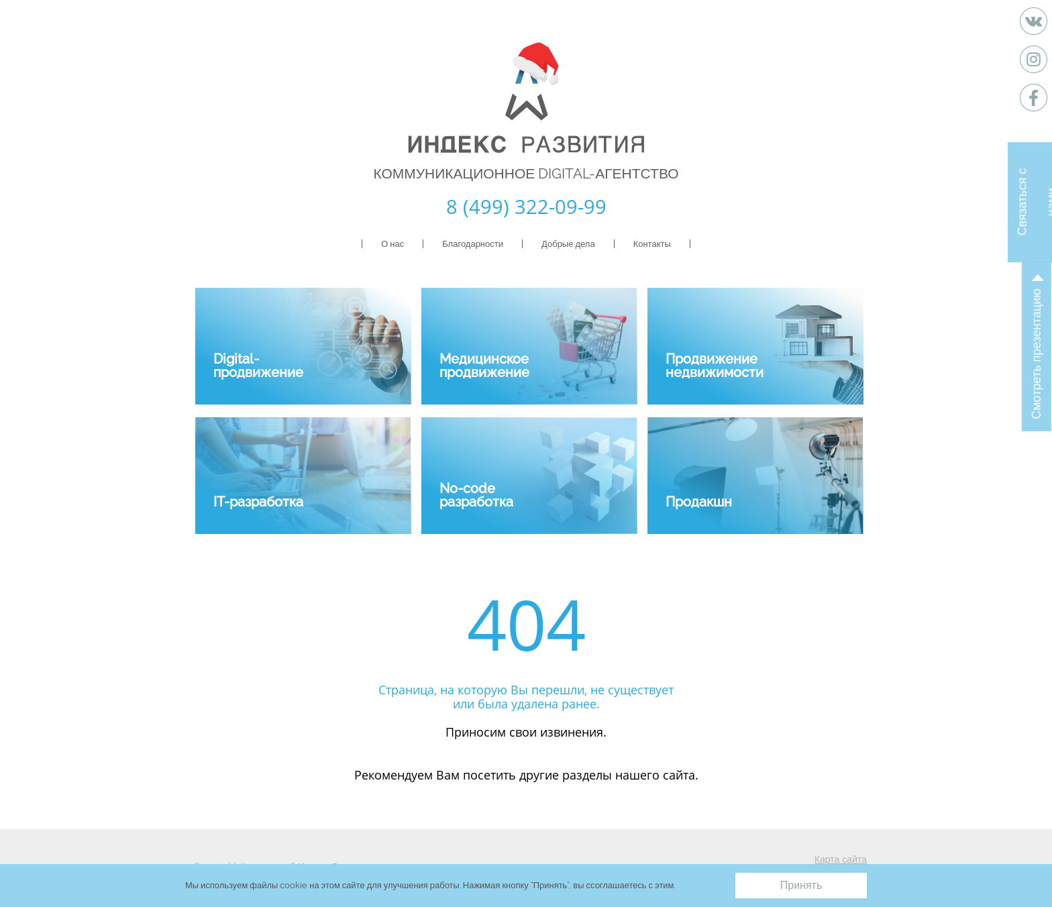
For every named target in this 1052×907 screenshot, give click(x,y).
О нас (392, 243)
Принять (801, 885)
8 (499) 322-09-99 (526, 206)
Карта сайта (840, 859)
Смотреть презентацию (1036, 353)
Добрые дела (568, 243)
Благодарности (472, 243)
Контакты (652, 243)
